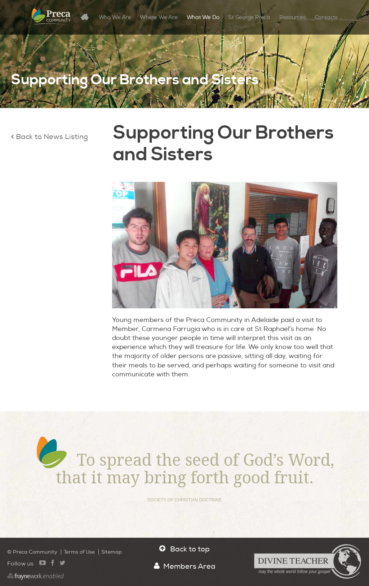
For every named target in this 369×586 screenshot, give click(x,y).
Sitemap (111, 552)
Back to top (184, 549)
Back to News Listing (49, 136)
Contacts (326, 17)
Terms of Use (79, 552)
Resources (292, 17)
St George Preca (249, 17)
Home (87, 16)
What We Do (203, 17)
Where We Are (158, 17)
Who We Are (115, 17)
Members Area (184, 566)
